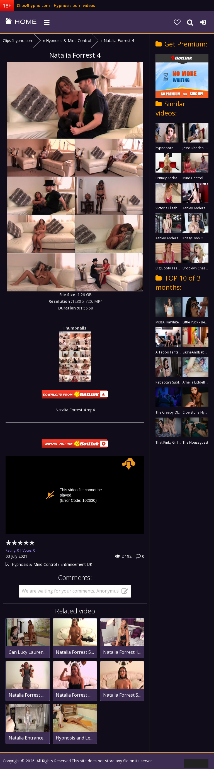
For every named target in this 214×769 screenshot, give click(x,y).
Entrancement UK (76, 564)
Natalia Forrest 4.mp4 (75, 409)
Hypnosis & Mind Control (34, 564)
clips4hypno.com (21, 22)
